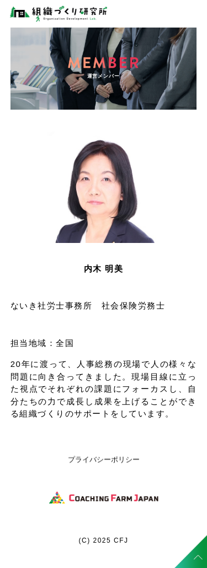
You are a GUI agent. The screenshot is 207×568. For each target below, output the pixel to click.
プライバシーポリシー (104, 460)
